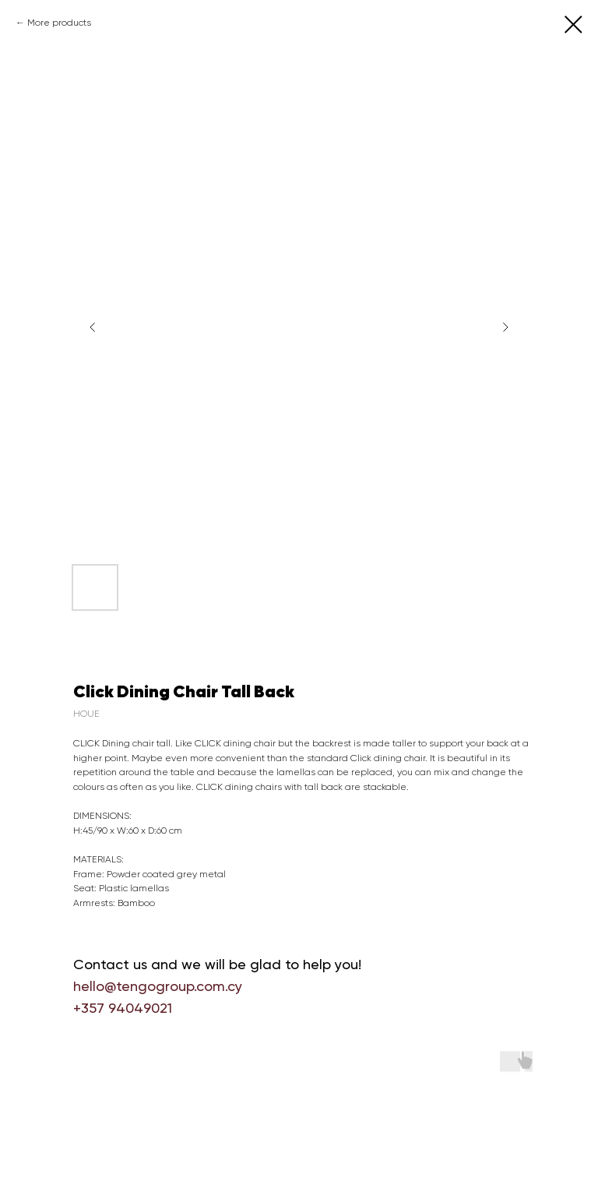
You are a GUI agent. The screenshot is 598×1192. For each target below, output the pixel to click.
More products (59, 22)
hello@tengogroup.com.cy (157, 986)
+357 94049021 (122, 1008)
